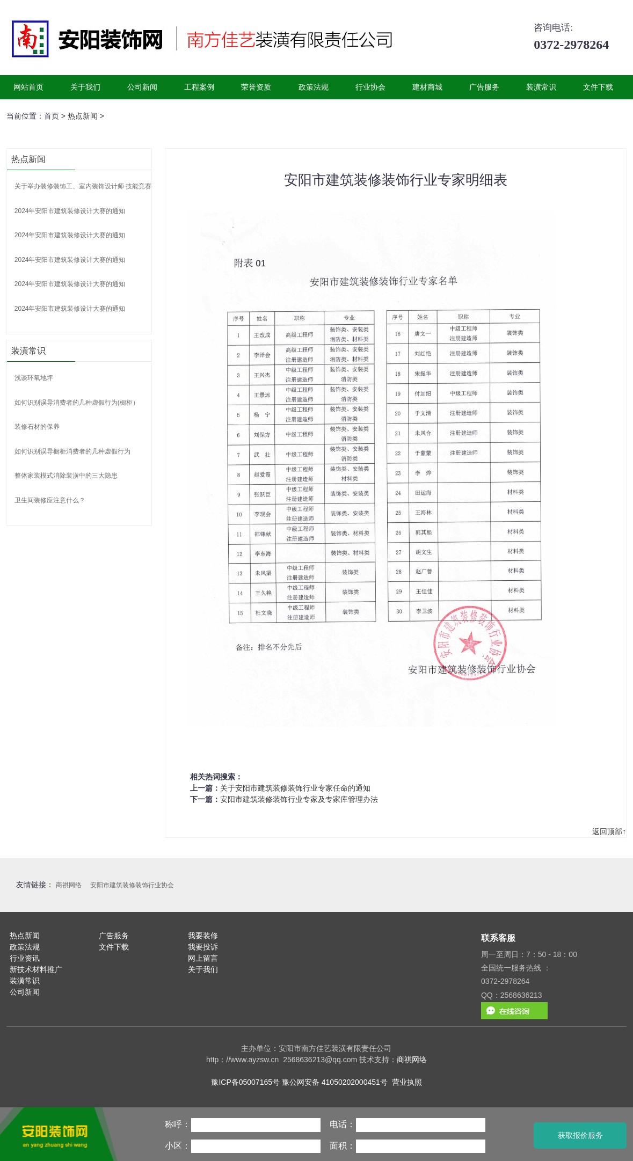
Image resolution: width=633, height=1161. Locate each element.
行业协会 (370, 87)
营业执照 (407, 1082)
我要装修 (203, 935)
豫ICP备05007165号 (245, 1082)
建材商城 (427, 87)
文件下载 (598, 87)
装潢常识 (541, 87)
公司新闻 (142, 87)
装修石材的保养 (37, 426)
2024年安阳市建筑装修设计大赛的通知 (70, 211)
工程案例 (199, 87)
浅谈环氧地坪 (33, 378)
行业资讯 (25, 958)
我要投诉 (203, 947)
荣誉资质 (256, 87)
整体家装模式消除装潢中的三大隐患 (66, 475)
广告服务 (484, 87)
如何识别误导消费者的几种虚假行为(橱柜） (76, 402)
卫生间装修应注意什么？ (49, 500)
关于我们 (85, 87)
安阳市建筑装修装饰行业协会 (132, 885)
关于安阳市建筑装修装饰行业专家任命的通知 (295, 788)
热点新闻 (83, 116)
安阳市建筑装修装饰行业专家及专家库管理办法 (299, 799)
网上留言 (203, 958)
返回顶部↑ (609, 831)
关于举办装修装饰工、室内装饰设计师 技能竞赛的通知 (92, 186)
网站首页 (28, 87)
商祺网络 (69, 885)
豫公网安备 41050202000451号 (335, 1082)
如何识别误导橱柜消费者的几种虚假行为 (72, 451)
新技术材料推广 (36, 969)
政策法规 (314, 87)
